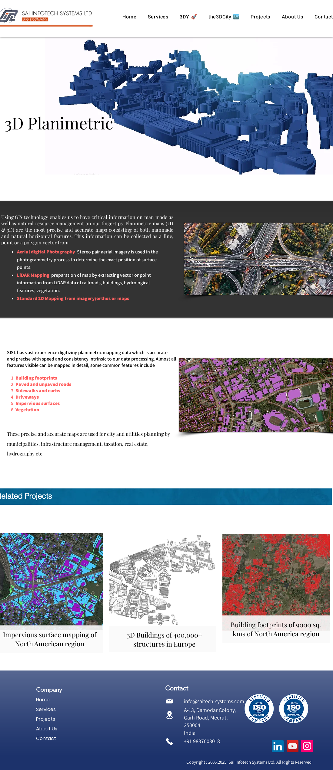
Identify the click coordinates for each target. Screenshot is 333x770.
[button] (158, 17)
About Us (46, 728)
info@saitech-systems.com (214, 701)
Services (46, 709)
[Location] (169, 715)
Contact (46, 738)
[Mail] (169, 701)
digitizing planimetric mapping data (94, 352)
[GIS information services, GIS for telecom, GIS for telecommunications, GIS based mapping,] (307, 746)
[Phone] (169, 741)
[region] (162, 592)
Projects (45, 719)
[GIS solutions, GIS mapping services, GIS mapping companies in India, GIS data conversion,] (292, 746)
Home (43, 699)
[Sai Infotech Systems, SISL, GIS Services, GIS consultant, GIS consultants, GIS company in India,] (278, 746)
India (189, 732)
